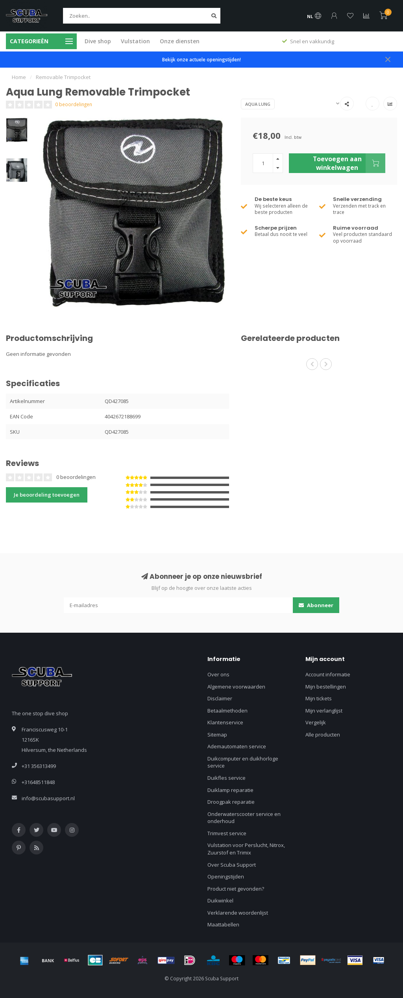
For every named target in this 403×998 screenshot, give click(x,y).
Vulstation (135, 41)
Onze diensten (180, 41)
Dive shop (98, 41)
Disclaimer (219, 698)
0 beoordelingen (73, 104)
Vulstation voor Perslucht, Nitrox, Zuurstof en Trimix (246, 848)
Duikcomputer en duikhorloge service (242, 762)
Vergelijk (315, 722)
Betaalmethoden (227, 710)
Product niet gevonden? (235, 888)
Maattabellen (223, 924)
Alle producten (322, 734)
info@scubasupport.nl (48, 798)
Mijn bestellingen (325, 686)
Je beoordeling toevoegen (46, 494)
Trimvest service (226, 833)
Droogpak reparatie (231, 801)
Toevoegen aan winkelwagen (349, 163)
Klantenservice (225, 722)
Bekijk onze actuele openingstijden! (201, 59)
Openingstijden (225, 876)
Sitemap (217, 734)
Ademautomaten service (236, 746)
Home (19, 77)
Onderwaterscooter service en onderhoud (244, 817)
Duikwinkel (220, 900)
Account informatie (327, 674)
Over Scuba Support (231, 864)
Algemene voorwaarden (236, 686)
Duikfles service (226, 777)
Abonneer (316, 605)
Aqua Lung (257, 104)
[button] (312, 364)
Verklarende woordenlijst (237, 912)
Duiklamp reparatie (230, 790)
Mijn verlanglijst (323, 710)
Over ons (218, 674)
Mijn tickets (318, 698)
